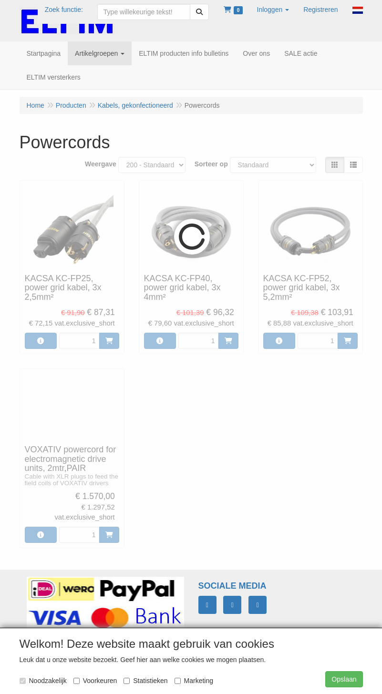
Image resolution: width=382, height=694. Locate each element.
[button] (273, 9)
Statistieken (145, 680)
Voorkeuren (95, 680)
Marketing (194, 680)
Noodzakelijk (43, 680)
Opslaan (343, 679)
